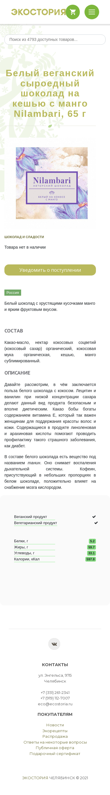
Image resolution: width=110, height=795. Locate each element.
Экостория (35, 777)
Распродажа (55, 736)
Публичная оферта (55, 747)
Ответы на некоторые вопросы (55, 742)
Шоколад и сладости (24, 237)
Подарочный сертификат (55, 753)
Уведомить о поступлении (50, 270)
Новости (55, 725)
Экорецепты (55, 730)
